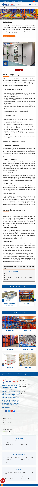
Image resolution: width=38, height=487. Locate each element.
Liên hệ (19, 70)
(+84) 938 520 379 (13, 272)
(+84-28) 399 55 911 (24, 447)
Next (35, 299)
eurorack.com (12, 276)
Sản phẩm (6, 7)
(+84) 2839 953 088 (25, 444)
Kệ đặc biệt (11, 7)
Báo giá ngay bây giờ (9, 36)
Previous (3, 299)
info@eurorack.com (12, 274)
